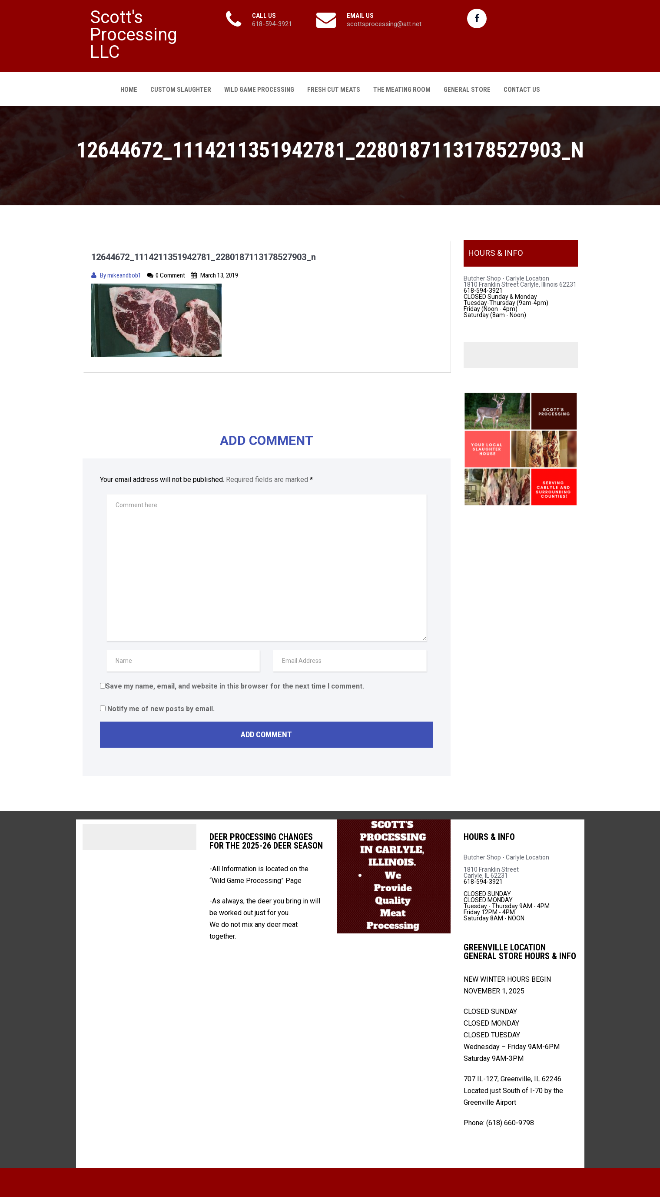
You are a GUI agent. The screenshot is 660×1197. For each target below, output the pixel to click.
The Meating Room (402, 88)
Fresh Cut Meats (333, 88)
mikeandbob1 (125, 274)
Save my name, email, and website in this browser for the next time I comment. (235, 684)
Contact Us (522, 88)
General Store (467, 88)
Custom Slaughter (180, 88)
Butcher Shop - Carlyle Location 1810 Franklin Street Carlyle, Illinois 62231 (520, 279)
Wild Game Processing (259, 88)
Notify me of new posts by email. (161, 707)
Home (128, 88)
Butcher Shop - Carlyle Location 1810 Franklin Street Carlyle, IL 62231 (506, 864)
